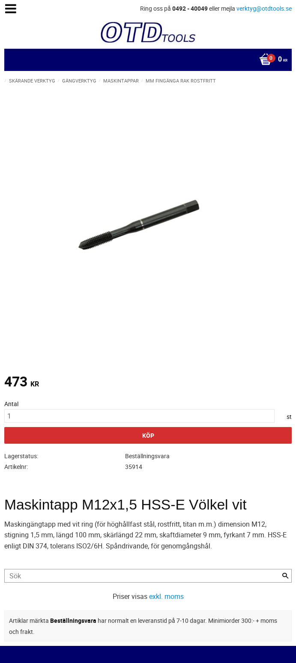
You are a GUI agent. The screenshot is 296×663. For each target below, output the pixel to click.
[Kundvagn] (145, 60)
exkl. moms (166, 596)
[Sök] (285, 575)
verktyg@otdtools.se (264, 8)
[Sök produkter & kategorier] (148, 576)
